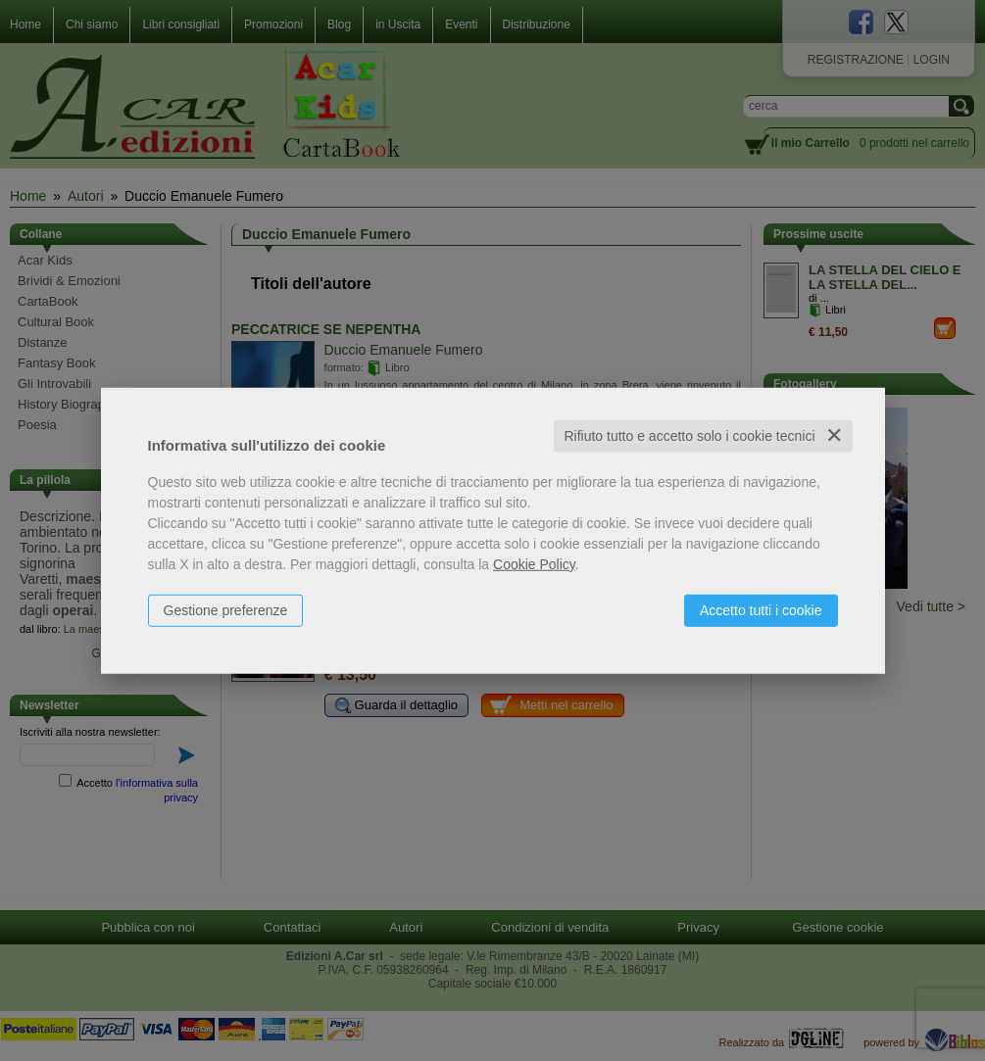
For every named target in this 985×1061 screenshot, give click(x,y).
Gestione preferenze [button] (226, 610)
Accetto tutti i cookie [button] (761, 610)
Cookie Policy (534, 564)
